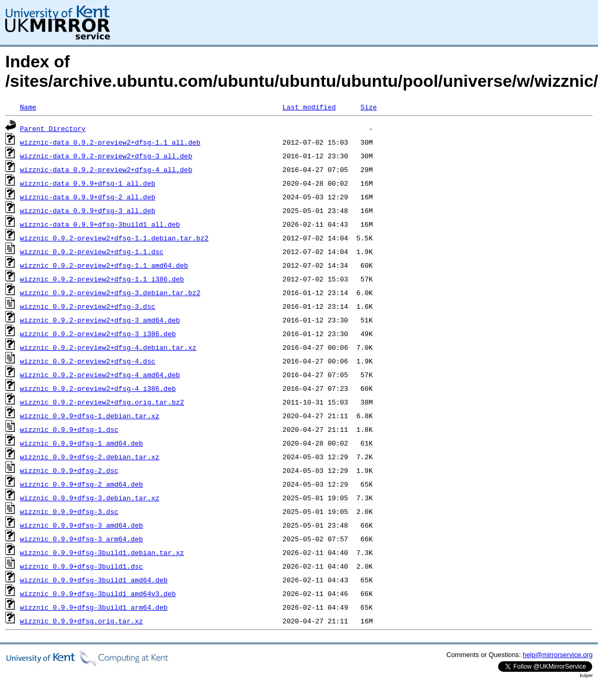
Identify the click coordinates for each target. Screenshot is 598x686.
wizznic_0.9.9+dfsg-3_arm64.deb (81, 538)
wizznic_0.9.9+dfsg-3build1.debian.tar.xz (102, 552)
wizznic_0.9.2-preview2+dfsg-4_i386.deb (98, 388)
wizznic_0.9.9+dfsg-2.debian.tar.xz (89, 456)
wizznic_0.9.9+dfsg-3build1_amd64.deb (94, 579)
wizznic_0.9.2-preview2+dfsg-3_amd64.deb (100, 320)
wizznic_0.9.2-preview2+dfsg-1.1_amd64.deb (104, 265)
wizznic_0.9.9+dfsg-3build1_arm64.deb (94, 607)
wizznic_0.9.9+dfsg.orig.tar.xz (81, 621)
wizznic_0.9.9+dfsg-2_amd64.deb (81, 484)
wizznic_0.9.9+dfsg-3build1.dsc (81, 566)
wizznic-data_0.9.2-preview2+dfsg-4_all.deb (106, 169)
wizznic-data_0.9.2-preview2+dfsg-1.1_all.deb (110, 142)
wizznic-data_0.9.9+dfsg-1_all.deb (87, 183)
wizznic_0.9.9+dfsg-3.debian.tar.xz (89, 497)
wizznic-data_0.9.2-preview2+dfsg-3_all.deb (106, 155)
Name (28, 107)
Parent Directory (53, 128)
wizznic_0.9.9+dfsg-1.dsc (69, 429)
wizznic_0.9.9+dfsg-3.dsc (69, 511)
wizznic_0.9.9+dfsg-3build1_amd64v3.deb (98, 593)
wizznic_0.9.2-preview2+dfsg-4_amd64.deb (100, 374)
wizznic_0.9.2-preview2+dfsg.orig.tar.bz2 (102, 402)
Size (368, 107)
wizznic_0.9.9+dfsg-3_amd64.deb (81, 525)
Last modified (309, 107)
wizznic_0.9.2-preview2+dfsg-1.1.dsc (92, 251)
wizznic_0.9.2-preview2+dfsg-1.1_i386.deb (102, 279)
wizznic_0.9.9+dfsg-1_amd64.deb (81, 443)
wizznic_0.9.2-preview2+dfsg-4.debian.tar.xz (108, 347)
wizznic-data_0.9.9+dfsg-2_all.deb (87, 196)
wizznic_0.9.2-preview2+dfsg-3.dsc (87, 306)
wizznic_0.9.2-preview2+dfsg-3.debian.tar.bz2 (110, 292)
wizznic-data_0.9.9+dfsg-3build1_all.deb (100, 224)
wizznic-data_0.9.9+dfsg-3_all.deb (87, 210)
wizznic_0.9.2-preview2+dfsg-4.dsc (87, 361)
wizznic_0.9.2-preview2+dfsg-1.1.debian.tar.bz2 (114, 238)
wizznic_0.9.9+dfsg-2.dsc (69, 470)
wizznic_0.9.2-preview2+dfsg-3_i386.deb (98, 333)
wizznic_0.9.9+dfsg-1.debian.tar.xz (89, 415)
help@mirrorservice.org (558, 655)
